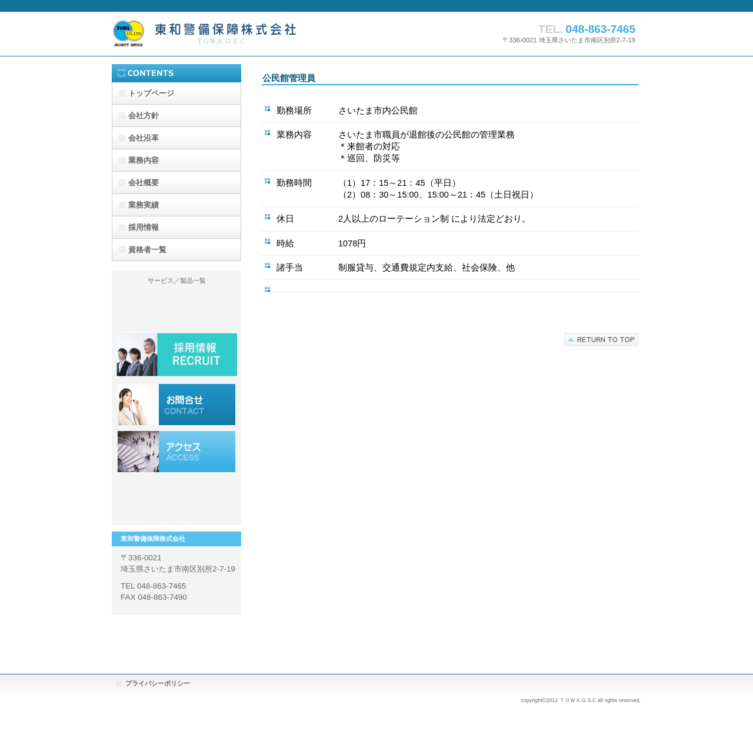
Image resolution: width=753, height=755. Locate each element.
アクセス (176, 451)
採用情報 (176, 404)
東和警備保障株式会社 (229, 33)
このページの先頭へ (601, 339)
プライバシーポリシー (157, 683)
